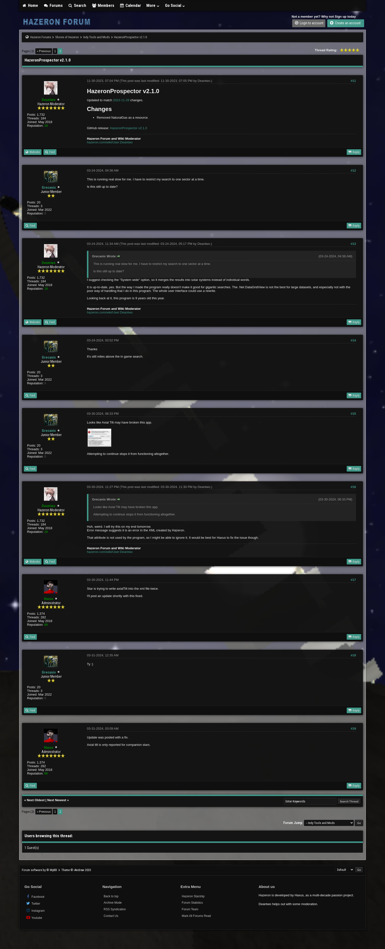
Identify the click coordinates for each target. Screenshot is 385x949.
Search (77, 5)
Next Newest (56, 800)
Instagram (35, 910)
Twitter (33, 903)
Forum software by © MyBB (40, 870)
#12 (353, 170)
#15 (353, 413)
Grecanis (49, 187)
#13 (353, 244)
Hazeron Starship (193, 896)
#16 (353, 487)
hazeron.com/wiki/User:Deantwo (110, 142)
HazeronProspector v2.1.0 (128, 128)
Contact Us (111, 916)
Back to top (111, 896)
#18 (353, 655)
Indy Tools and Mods (96, 37)
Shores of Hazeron (67, 37)
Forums (53, 5)
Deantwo (204, 81)
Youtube (34, 917)
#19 (353, 728)
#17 (353, 580)
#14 (353, 340)
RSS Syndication (115, 909)
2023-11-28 (121, 100)
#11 (353, 81)
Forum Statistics (192, 902)
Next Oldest (35, 800)
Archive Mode (113, 902)
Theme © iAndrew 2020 (76, 870)
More (153, 5)
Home (30, 5)
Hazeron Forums (40, 37)
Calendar (130, 5)
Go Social (175, 5)
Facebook (35, 896)
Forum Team (190, 909)
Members (103, 5)
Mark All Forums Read (196, 916)
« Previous (44, 51)
